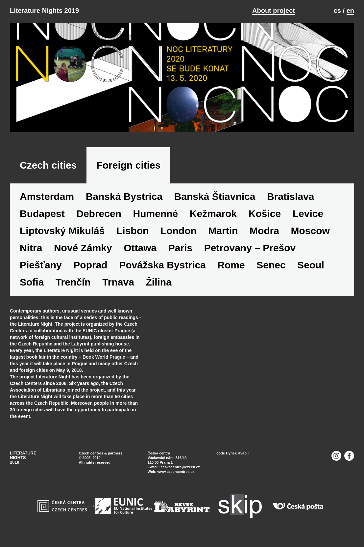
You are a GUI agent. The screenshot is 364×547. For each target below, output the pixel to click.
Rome (231, 265)
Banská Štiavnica (214, 196)
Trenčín (73, 282)
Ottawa (140, 247)
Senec (270, 265)
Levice (308, 213)
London (178, 230)
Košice (265, 213)
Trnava (118, 282)
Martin (223, 230)
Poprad (90, 265)
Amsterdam (47, 196)
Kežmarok (213, 213)
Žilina (158, 282)
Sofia (32, 282)
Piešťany (41, 265)
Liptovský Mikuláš (62, 230)
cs (337, 10)
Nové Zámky (83, 247)
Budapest (42, 213)
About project (273, 10)
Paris (180, 247)
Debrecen (98, 213)
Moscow (310, 230)
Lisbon (132, 230)
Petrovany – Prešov (250, 247)
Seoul (310, 265)
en (350, 10)
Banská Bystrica (124, 196)
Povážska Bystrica (162, 265)
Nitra (31, 247)
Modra (264, 230)
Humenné (155, 213)
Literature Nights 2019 (44, 10)
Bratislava (290, 196)
